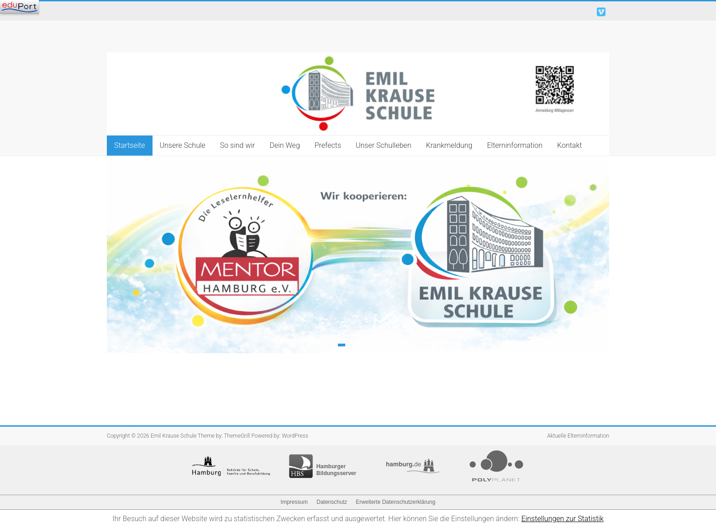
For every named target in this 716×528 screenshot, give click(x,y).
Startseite (129, 145)
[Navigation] (19, 7)
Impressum (294, 502)
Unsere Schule (182, 145)
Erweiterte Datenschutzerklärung (395, 502)
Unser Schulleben (383, 145)
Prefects (328, 145)
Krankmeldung (449, 145)
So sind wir (237, 145)
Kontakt (569, 145)
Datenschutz (331, 502)
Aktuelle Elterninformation (578, 436)
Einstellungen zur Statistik (562, 518)
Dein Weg (284, 145)
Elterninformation (514, 145)
